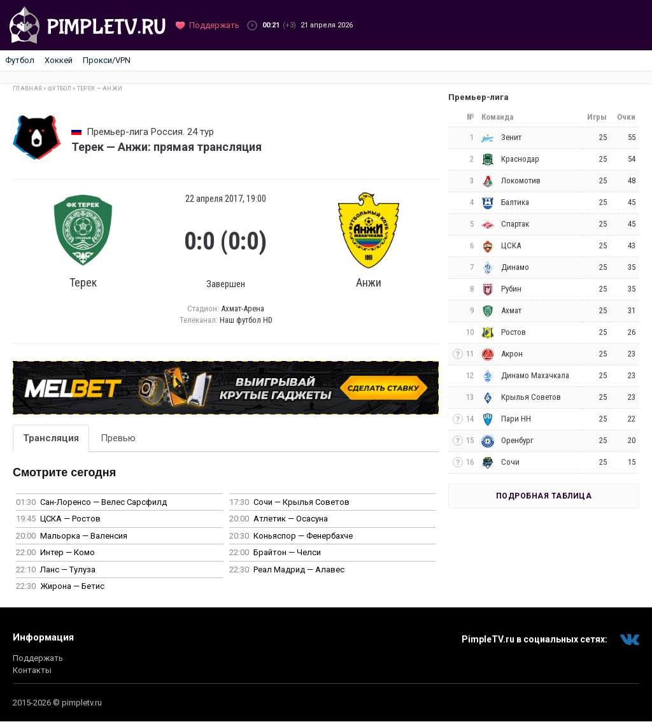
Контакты (32, 670)
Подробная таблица (544, 496)
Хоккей (59, 60)
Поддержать (38, 658)
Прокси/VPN (107, 60)
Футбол (19, 60)
